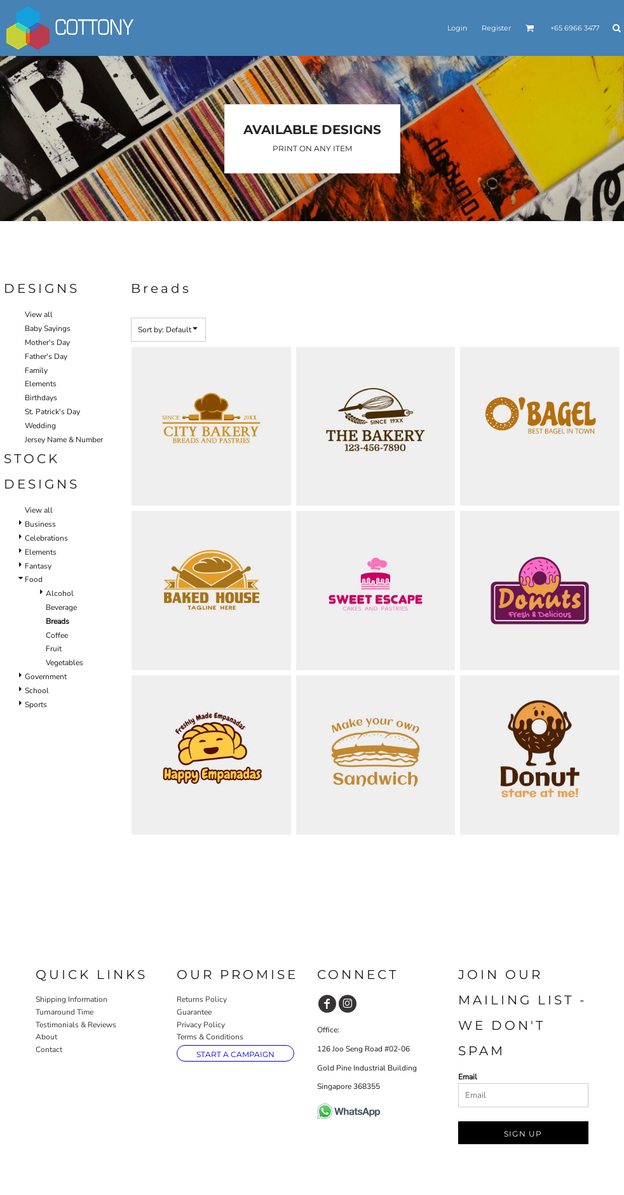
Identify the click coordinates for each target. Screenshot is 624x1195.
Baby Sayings (48, 328)
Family (36, 370)
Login (457, 28)
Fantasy (38, 566)
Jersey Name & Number (64, 440)
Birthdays (41, 398)
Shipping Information (71, 999)
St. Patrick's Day (52, 412)
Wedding (40, 426)
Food (34, 579)
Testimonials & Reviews (76, 1025)
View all (39, 314)
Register (496, 28)
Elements (41, 384)
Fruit (54, 649)
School (37, 690)
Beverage (61, 607)
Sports (36, 704)
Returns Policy (202, 999)
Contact (49, 1049)
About (46, 1037)
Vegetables (64, 663)
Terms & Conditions (210, 1037)
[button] (530, 28)
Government (46, 677)
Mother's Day (47, 342)
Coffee (57, 635)
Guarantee (194, 1012)
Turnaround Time (64, 1012)
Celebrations (46, 538)
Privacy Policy (201, 1025)
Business (40, 524)
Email (467, 1077)
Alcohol (60, 593)
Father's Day (46, 356)
